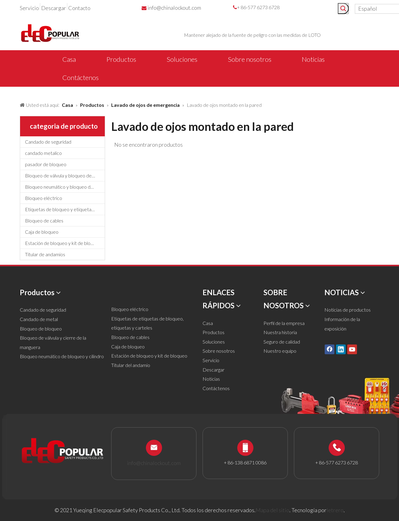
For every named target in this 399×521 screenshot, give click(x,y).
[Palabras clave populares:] (343, 8)
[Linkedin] (341, 349)
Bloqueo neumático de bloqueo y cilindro (62, 356)
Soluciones (214, 341)
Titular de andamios (45, 254)
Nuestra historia (280, 332)
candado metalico (43, 153)
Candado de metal (39, 319)
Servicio (29, 8)
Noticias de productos (347, 310)
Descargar (53, 8)
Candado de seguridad (48, 142)
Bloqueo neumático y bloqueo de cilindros (65, 187)
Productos (213, 332)
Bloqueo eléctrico (43, 198)
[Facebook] (329, 349)
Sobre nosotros (219, 351)
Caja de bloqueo (41, 232)
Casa (208, 323)
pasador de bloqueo (45, 164)
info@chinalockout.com (174, 7)
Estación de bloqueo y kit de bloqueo (63, 243)
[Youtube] (352, 349)
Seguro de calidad (281, 341)
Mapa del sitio (272, 510)
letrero (335, 510)
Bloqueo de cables (44, 220)
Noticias (211, 379)
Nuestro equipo (279, 351)
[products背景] (5, 92)
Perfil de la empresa (284, 323)
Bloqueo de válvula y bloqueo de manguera (65, 175)
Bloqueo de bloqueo (41, 328)
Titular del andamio (130, 365)
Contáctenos (216, 388)
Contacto (79, 8)
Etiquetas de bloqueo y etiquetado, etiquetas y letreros (65, 209)
